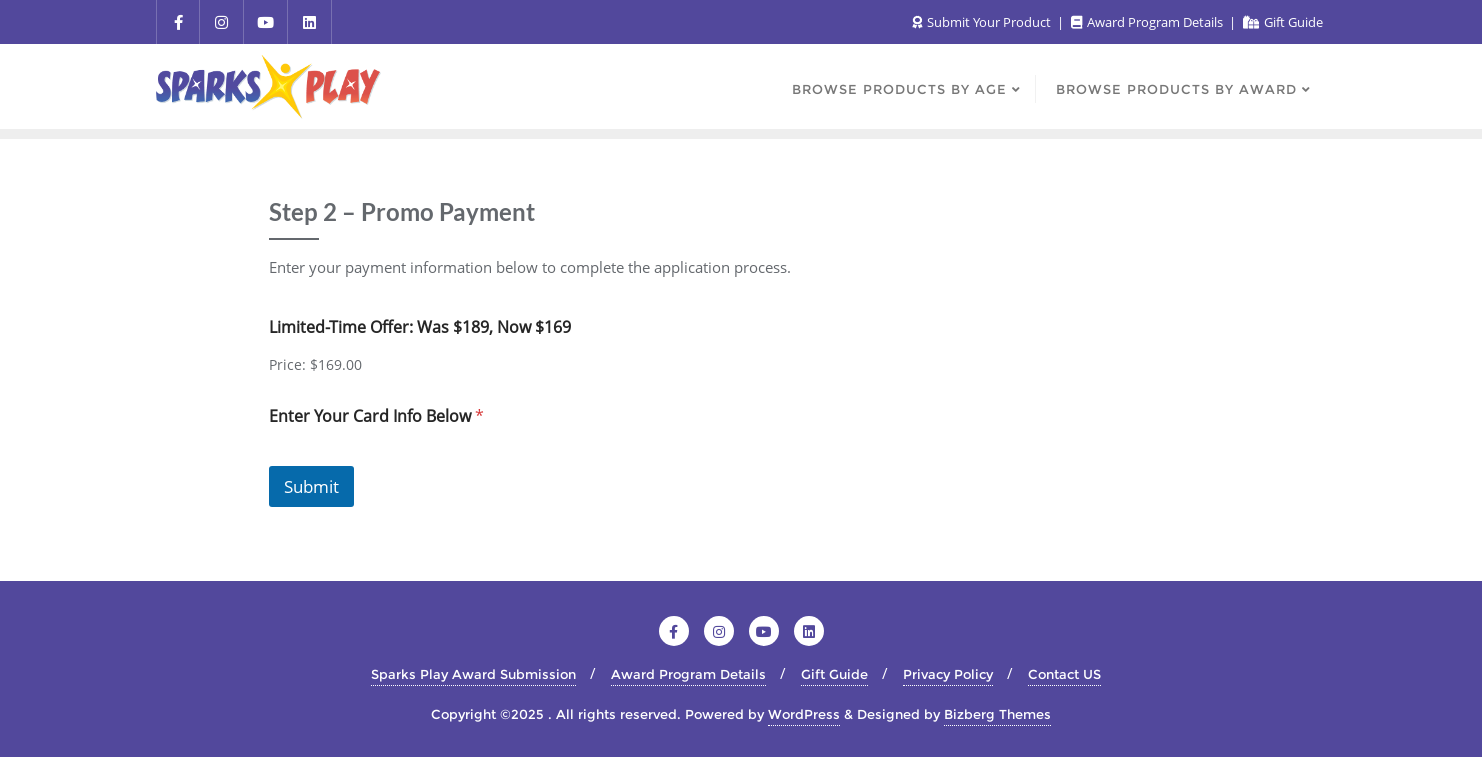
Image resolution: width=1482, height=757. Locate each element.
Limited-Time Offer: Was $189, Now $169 (420, 327)
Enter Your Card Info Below (376, 416)
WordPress (804, 714)
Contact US (1064, 674)
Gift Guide (1283, 22)
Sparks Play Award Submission (473, 674)
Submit (311, 486)
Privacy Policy (948, 674)
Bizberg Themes (997, 714)
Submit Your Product (983, 22)
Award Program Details (1148, 22)
